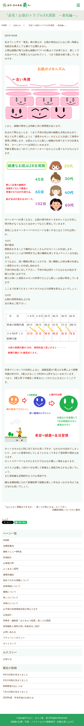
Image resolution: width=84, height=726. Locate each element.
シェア (5, 519)
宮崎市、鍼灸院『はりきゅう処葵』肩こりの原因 (27, 620)
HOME (4, 25)
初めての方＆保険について (16, 580)
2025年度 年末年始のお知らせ (18, 697)
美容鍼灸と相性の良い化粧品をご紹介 (21, 626)
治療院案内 (8, 546)
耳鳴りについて (10, 603)
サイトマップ (9, 643)
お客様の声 (8, 563)
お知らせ (17, 25)
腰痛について (9, 592)
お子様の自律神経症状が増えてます (20, 609)
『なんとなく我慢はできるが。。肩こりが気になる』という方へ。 (36, 507)
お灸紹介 (7, 615)
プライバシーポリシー (14, 637)
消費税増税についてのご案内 (66, 510)
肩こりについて (10, 597)
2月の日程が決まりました (15, 680)
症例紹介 (7, 557)
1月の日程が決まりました (15, 692)
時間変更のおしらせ (13, 686)
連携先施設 (8, 574)
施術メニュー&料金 (12, 551)
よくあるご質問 (10, 569)
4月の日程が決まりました (15, 674)
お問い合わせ (9, 632)
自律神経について (11, 586)
